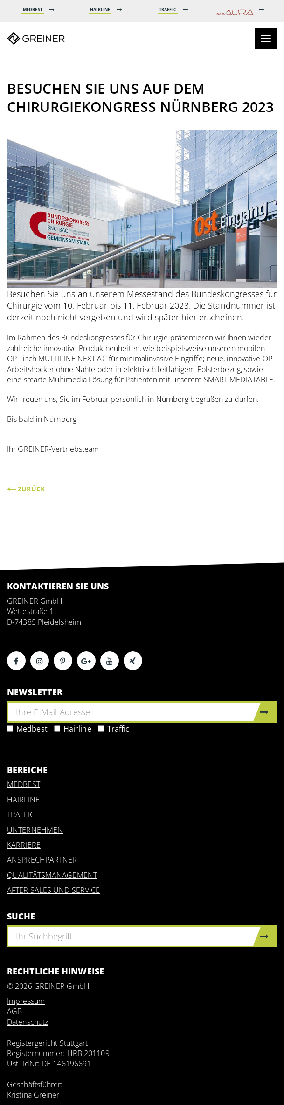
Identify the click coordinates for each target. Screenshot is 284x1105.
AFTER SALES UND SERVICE (53, 890)
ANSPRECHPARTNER (42, 860)
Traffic (114, 729)
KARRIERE (24, 845)
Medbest (27, 729)
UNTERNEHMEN (35, 830)
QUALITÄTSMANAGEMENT (52, 875)
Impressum (26, 1001)
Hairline (72, 729)
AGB (14, 1011)
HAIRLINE (23, 799)
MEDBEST (23, 784)
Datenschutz (27, 1022)
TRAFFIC (21, 814)
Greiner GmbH (36, 38)
